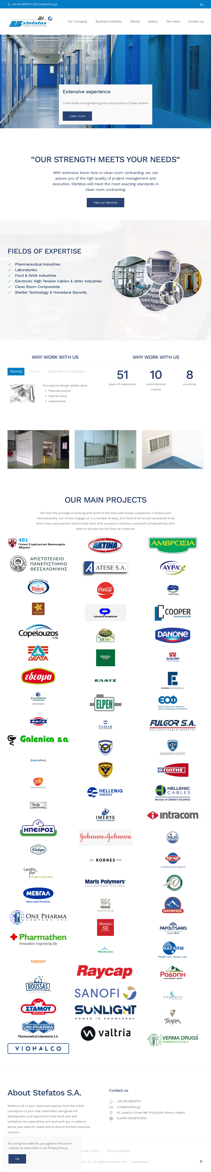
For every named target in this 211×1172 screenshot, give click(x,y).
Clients (135, 21)
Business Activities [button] (109, 21)
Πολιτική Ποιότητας (119, 1151)
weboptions (140, 1162)
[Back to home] (31, 21)
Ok (17, 1159)
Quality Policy (89, 1151)
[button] (201, 1162)
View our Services (105, 202)
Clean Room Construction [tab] (66, 371)
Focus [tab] (35, 371)
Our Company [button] (77, 21)
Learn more (77, 116)
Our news (173, 21)
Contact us (195, 21)
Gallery (153, 21)
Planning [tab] (16, 371)
